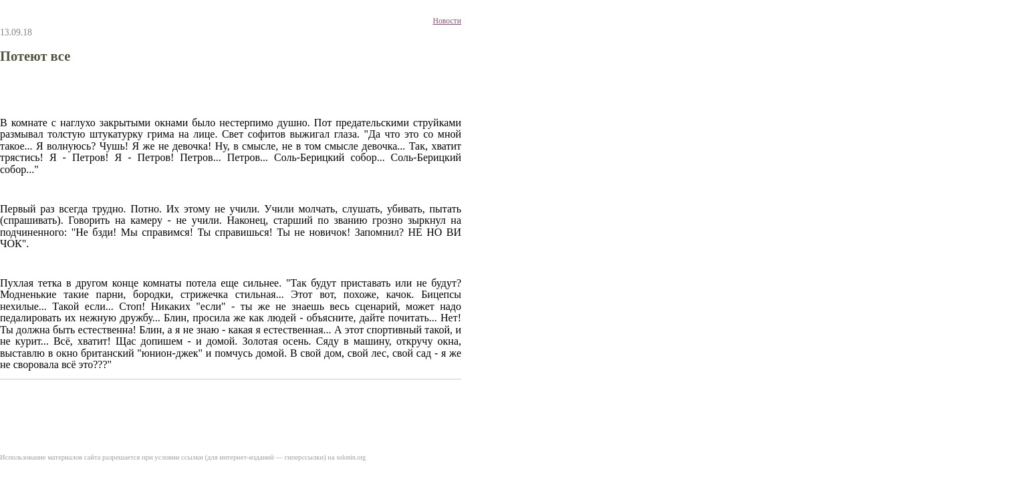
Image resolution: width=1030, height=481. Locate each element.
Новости (447, 21)
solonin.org (351, 457)
